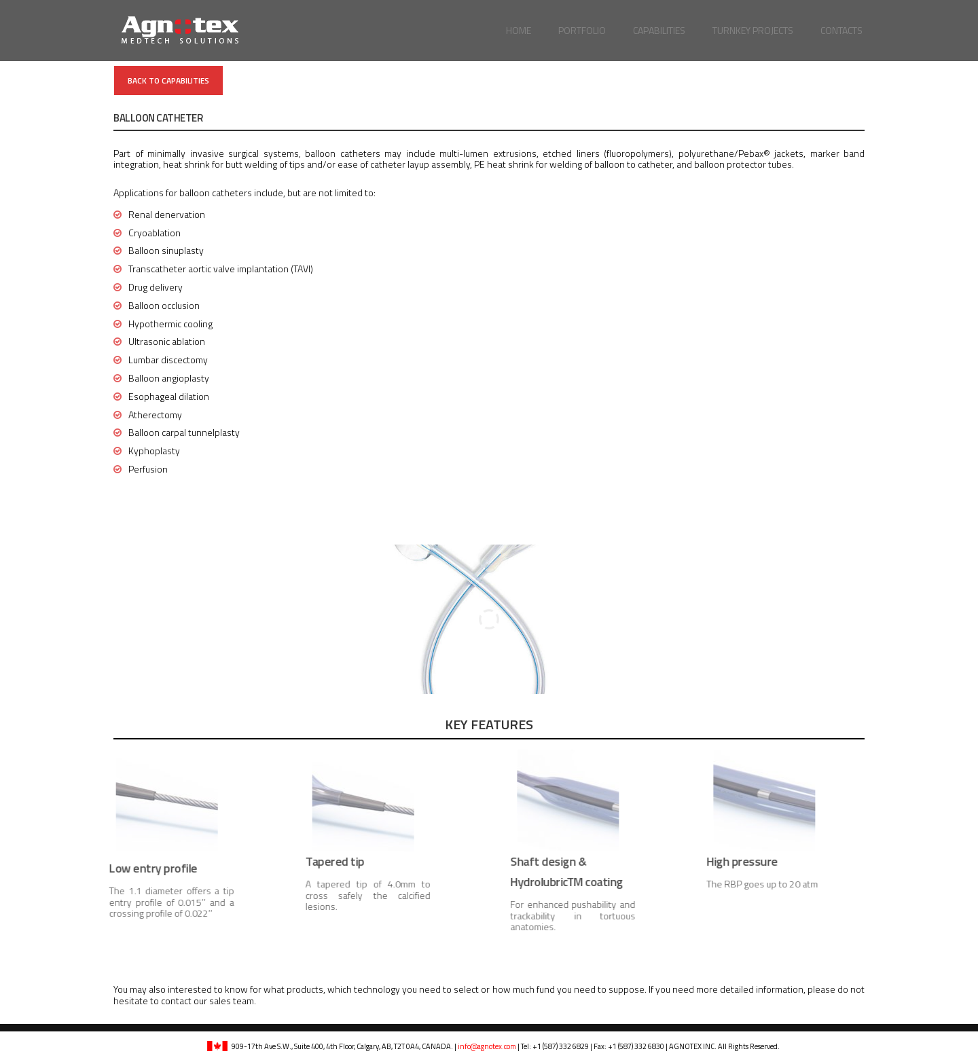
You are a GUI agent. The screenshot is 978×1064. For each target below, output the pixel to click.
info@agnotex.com (487, 1046)
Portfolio (582, 30)
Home (518, 30)
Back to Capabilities (168, 80)
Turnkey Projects (752, 30)
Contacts (841, 30)
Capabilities (659, 30)
